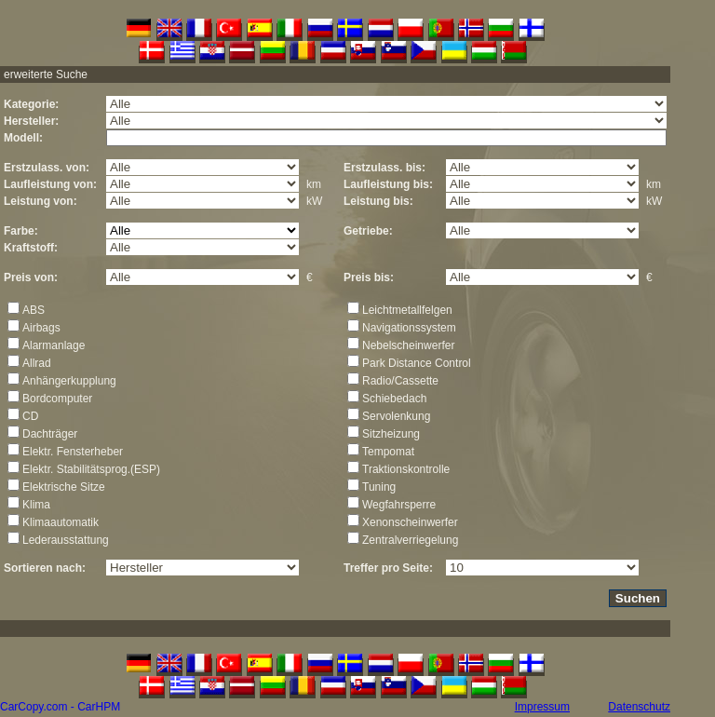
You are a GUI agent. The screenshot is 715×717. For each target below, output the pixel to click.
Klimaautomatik (60, 522)
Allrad (36, 363)
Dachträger (49, 433)
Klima (36, 504)
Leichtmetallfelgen (407, 310)
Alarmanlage (53, 345)
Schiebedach (394, 398)
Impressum (542, 706)
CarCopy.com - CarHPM (60, 706)
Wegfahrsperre (399, 504)
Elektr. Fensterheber (72, 451)
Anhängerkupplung (69, 380)
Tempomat (388, 451)
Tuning (379, 487)
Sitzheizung (391, 433)
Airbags (41, 327)
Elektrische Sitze (63, 487)
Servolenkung (396, 416)
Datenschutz (639, 706)
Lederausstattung (65, 540)
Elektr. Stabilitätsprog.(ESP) (91, 469)
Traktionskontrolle (406, 469)
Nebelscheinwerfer (408, 345)
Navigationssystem (409, 327)
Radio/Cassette (400, 380)
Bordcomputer (57, 398)
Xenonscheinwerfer (410, 522)
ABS (33, 310)
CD (30, 416)
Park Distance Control (416, 363)
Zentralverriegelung (410, 540)
